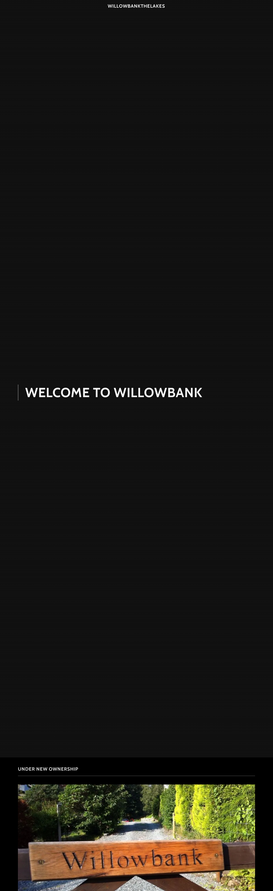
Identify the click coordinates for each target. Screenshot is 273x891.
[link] (136, 6)
